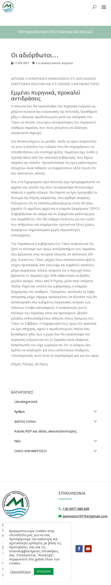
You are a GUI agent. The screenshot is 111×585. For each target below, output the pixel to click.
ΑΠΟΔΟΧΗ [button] (44, 571)
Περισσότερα (20, 572)
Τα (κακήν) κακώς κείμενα (54, 63)
